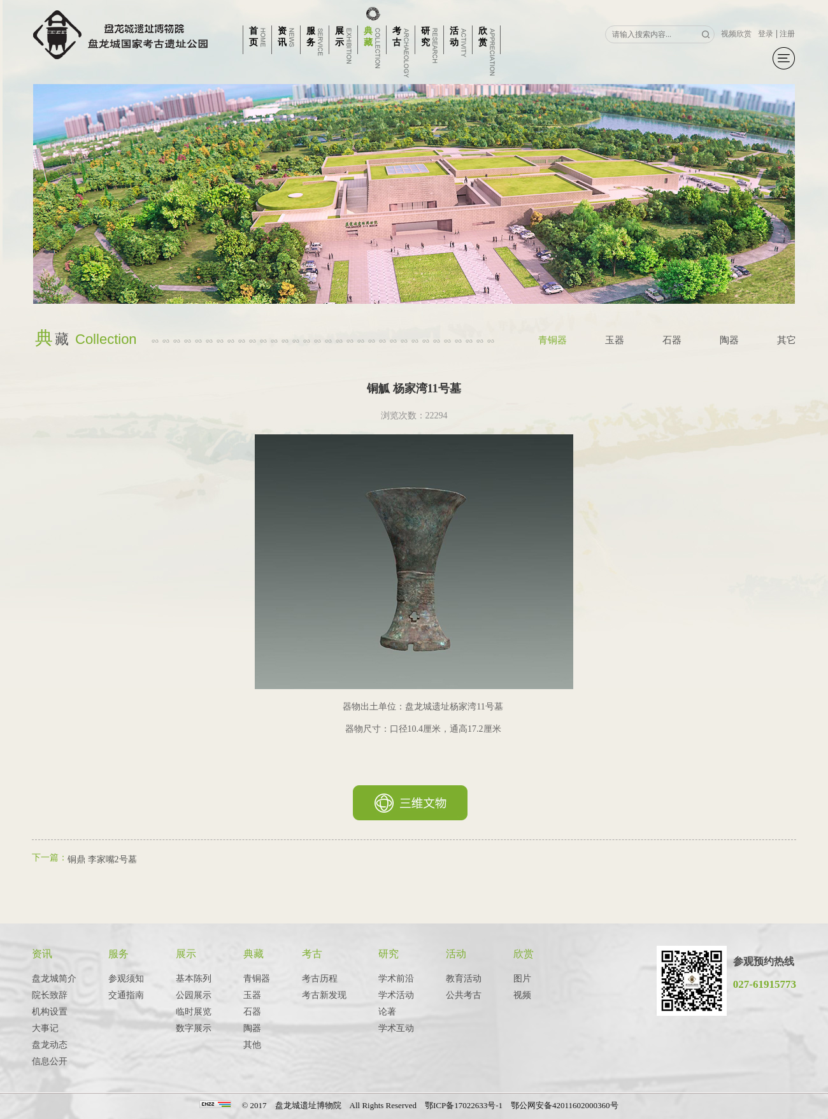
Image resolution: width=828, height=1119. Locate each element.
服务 (118, 953)
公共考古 (464, 995)
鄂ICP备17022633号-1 (464, 1105)
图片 (522, 978)
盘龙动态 (50, 1045)
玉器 (614, 340)
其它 (786, 340)
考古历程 (320, 978)
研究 (388, 953)
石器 (672, 340)
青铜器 (552, 340)
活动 (456, 953)
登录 (765, 33)
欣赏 (523, 953)
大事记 (45, 1028)
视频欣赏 (736, 33)
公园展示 (193, 995)
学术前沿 (396, 978)
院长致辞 (50, 995)
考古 (312, 953)
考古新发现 (324, 995)
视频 (522, 995)
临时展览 (193, 1011)
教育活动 (464, 978)
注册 (787, 33)
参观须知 (126, 978)
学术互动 (396, 1028)
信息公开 (50, 1061)
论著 (387, 1011)
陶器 (729, 340)
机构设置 (50, 1011)
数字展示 (193, 1028)
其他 (252, 1045)
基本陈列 (193, 978)
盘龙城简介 (54, 978)
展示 (186, 953)
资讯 (42, 953)
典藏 (253, 953)
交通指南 (126, 995)
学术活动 (396, 995)
